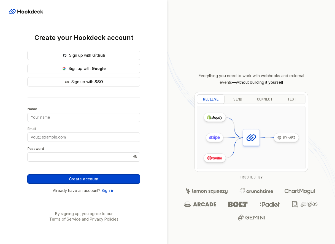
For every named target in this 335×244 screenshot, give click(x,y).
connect (264, 99)
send (237, 99)
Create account (84, 179)
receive (210, 99)
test (291, 99)
